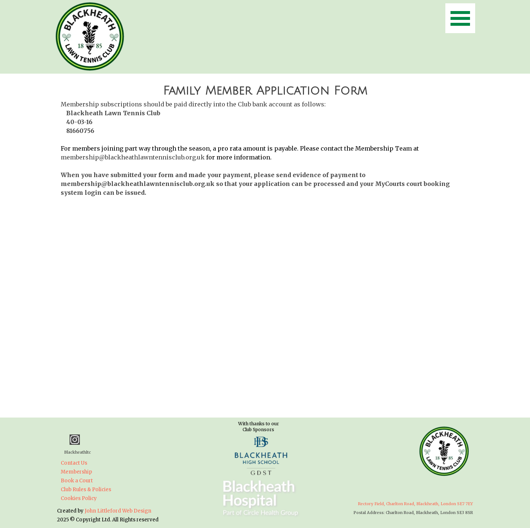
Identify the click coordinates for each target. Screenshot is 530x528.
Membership (76, 472)
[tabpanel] (265, 139)
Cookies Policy (79, 498)
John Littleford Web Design (118, 511)
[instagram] (75, 439)
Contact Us (74, 463)
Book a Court (77, 481)
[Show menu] (460, 18)
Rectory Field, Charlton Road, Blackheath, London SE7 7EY (415, 503)
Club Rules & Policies (86, 489)
